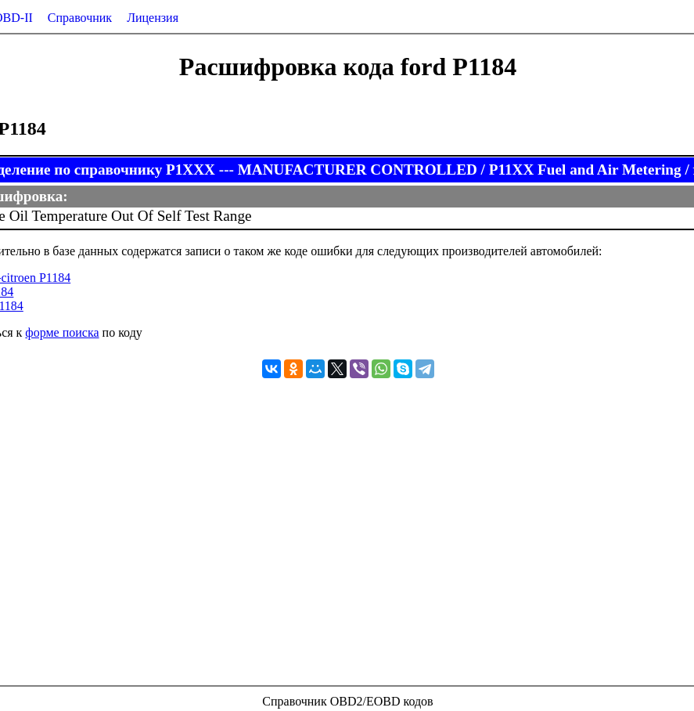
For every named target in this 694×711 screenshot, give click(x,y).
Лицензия (152, 17)
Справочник (80, 17)
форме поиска (62, 332)
